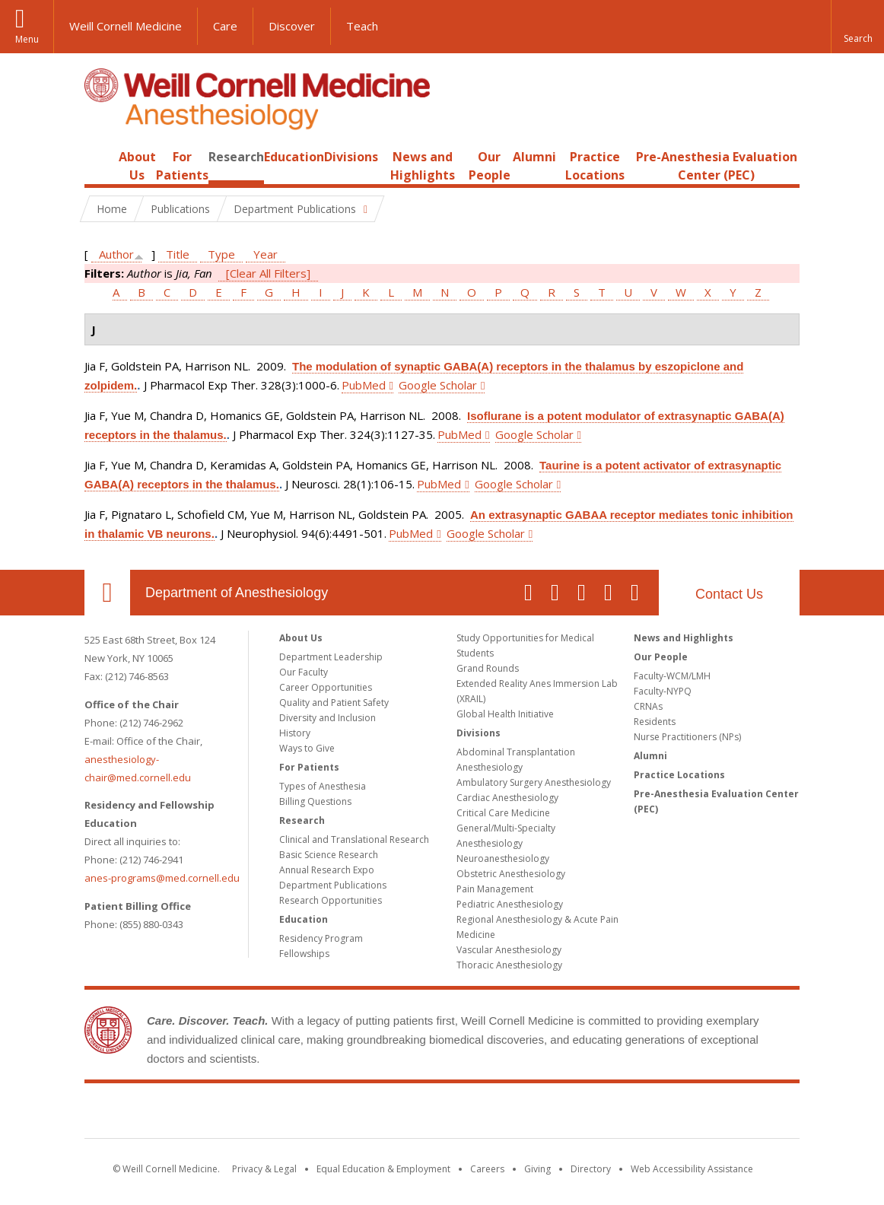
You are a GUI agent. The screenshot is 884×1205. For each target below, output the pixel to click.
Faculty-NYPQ (663, 691)
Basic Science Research (328, 854)
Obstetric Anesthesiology (510, 873)
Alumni (534, 156)
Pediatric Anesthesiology (509, 904)
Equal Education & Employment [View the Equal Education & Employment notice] (383, 1168)
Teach (362, 25)
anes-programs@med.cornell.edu (162, 878)
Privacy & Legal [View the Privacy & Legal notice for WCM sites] (264, 1168)
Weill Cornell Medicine (125, 25)
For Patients (309, 767)
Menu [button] (27, 39)
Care (225, 25)
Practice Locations (679, 774)
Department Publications (332, 885)
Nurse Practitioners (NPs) (687, 736)
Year (265, 254)
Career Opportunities (325, 687)
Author (116, 254)
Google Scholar (438, 385)
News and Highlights (683, 637)
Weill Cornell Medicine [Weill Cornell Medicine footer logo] (442, 1114)
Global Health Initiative (505, 713)
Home (101, 157)
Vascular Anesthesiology (508, 949)
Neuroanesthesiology (502, 858)
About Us (301, 637)
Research (236, 156)
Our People (661, 656)
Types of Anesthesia (322, 786)
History (294, 732)
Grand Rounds (487, 668)
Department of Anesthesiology (236, 592)
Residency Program (321, 938)
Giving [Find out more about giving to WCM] (537, 1168)
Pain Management (494, 888)
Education (294, 156)
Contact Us (729, 594)
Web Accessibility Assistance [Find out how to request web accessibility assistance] (692, 1168)
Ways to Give (307, 748)
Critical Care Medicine (503, 812)
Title (177, 254)
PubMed (364, 385)
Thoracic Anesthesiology (509, 965)
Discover (292, 25)
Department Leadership (331, 656)
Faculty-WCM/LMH (672, 675)
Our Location (107, 592)
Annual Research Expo (326, 869)
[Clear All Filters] (268, 273)
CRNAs (648, 706)
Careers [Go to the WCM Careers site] (487, 1168)
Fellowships (304, 953)
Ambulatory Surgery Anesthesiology (533, 782)
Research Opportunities (330, 900)
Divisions (351, 156)
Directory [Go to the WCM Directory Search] (591, 1168)
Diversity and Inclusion (327, 717)
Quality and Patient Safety (334, 702)
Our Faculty (303, 672)
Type (221, 254)
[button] (857, 26)
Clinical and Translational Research (354, 839)
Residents (655, 721)
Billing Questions (315, 801)
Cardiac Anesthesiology (507, 797)
